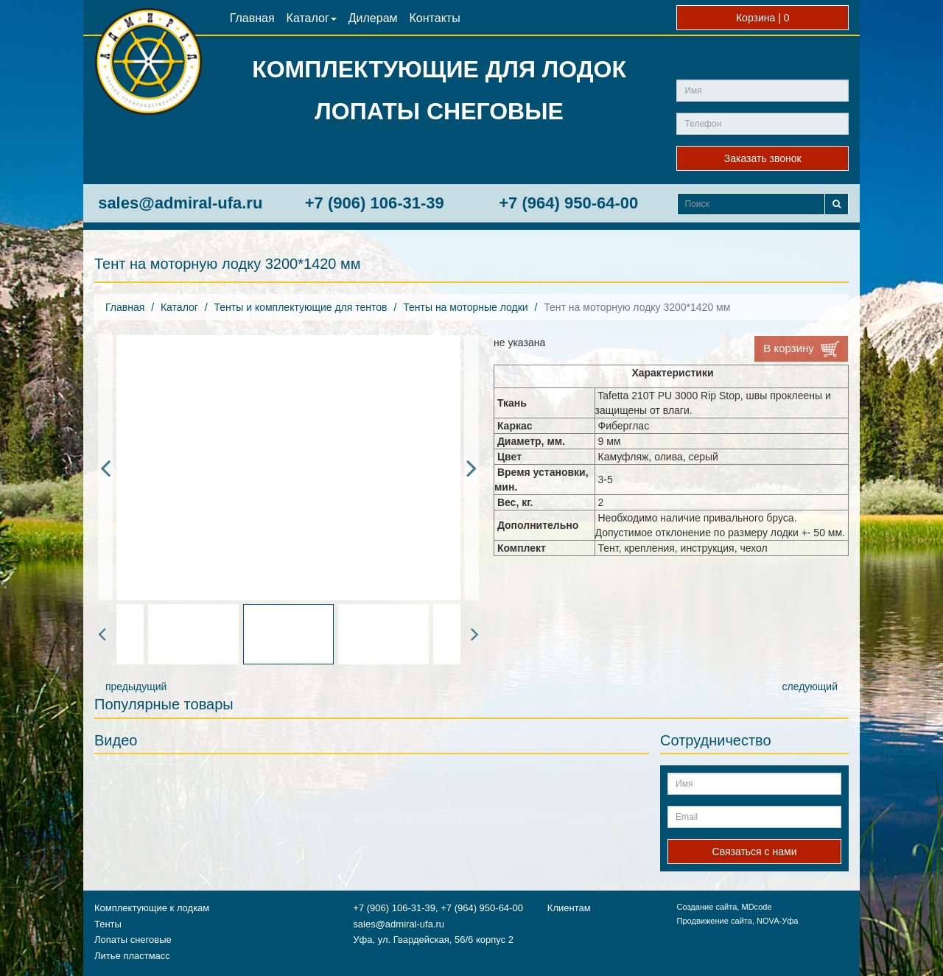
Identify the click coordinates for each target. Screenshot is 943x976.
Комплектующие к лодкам (151, 907)
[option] (288, 467)
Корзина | (763, 18)
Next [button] (471, 467)
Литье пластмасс (132, 955)
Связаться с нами (754, 851)
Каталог (312, 18)
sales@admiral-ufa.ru (180, 203)
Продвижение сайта (713, 920)
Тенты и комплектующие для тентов (301, 307)
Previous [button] (105, 467)
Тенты (108, 924)
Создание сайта (706, 906)
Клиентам (569, 907)
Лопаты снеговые (133, 939)
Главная (252, 18)
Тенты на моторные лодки (465, 307)
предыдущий (135, 686)
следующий (810, 686)
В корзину (801, 349)
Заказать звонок (763, 158)
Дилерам (373, 18)
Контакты (435, 18)
